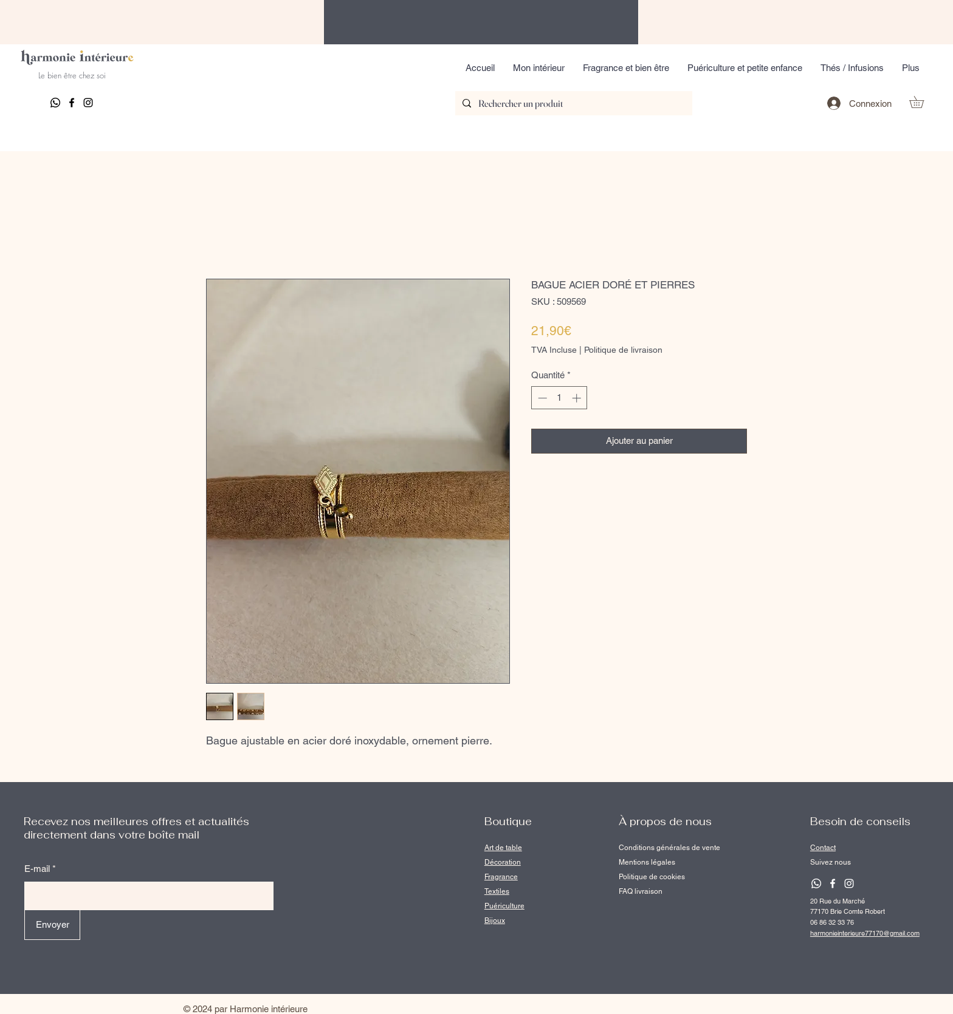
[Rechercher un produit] (572, 103)
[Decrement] (541, 398)
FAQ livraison (640, 891)
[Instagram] (88, 103)
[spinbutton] (559, 398)
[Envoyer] (52, 925)
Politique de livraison (623, 350)
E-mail (37, 868)
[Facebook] (72, 103)
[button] (539, 68)
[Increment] (577, 398)
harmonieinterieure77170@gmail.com (865, 933)
